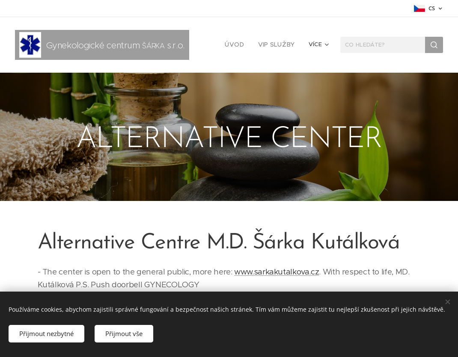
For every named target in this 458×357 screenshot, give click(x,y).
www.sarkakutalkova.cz (276, 272)
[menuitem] (240, 45)
